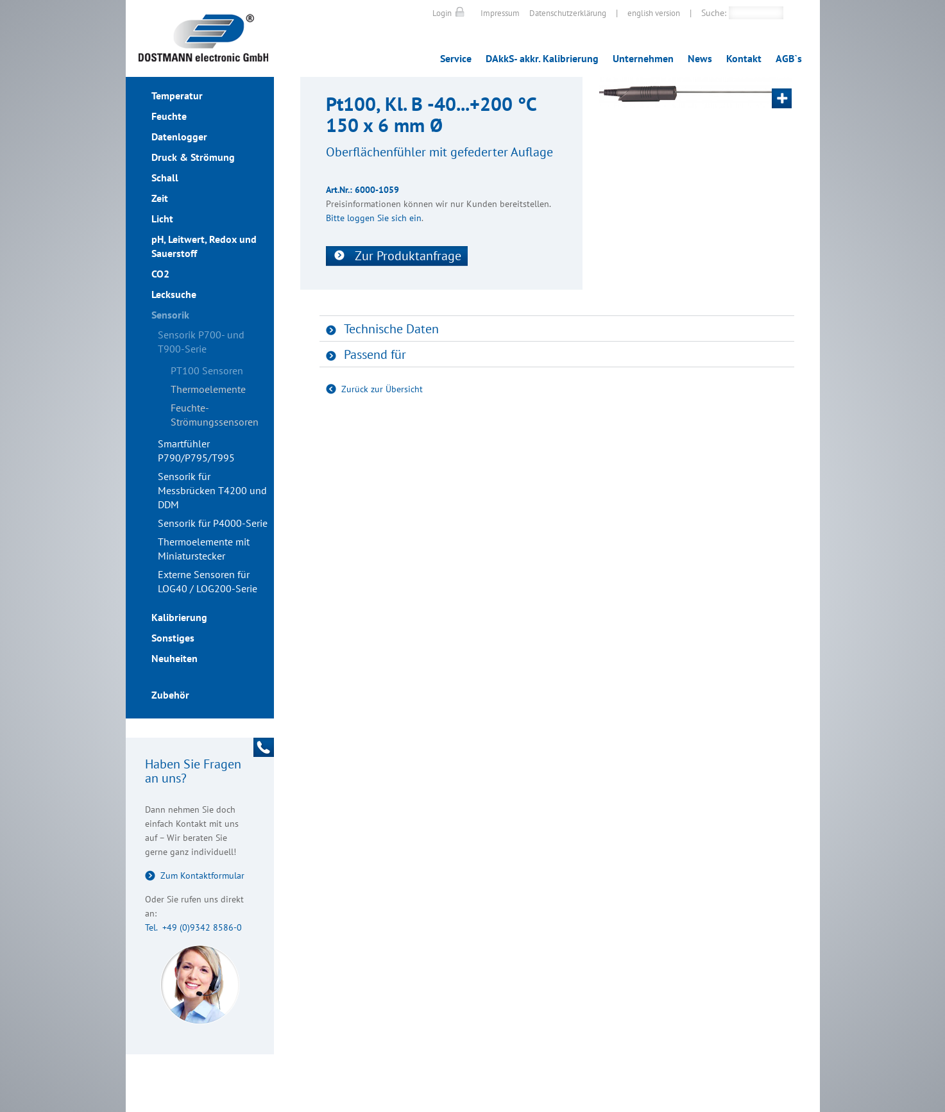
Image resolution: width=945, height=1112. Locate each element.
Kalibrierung (179, 617)
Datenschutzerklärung (567, 13)
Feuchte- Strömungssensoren (215, 414)
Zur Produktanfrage (408, 255)
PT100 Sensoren (207, 370)
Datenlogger (179, 136)
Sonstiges (172, 637)
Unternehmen (643, 58)
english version (653, 13)
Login (442, 13)
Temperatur (177, 95)
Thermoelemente (208, 389)
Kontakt (744, 58)
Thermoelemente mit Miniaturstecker (204, 548)
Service (456, 58)
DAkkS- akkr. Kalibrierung (542, 58)
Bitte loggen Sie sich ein (373, 218)
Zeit (159, 198)
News (700, 58)
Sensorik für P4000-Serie (213, 523)
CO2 (160, 273)
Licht (162, 218)
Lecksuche (173, 294)
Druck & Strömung (193, 157)
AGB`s (789, 58)
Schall (164, 177)
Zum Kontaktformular (202, 875)
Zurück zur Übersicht (382, 389)
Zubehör (170, 694)
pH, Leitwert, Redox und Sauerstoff (204, 246)
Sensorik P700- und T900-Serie (201, 341)
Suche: (713, 13)
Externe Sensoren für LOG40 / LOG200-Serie (207, 581)
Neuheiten (174, 658)
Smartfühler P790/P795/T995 (196, 450)
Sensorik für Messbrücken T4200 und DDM (212, 490)
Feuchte (169, 116)
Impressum (500, 13)
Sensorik (170, 314)
